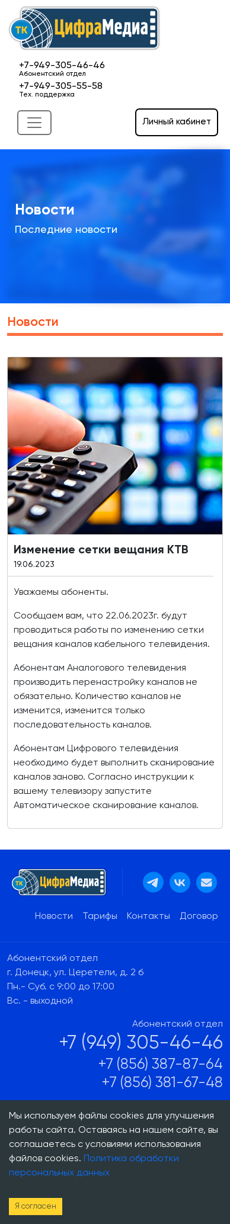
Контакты (148, 916)
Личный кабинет (176, 121)
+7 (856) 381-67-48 (162, 1083)
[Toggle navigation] (34, 122)
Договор (199, 916)
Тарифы (99, 916)
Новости (54, 916)
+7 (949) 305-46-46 (141, 1043)
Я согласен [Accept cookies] (35, 1206)
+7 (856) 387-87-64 (160, 1065)
